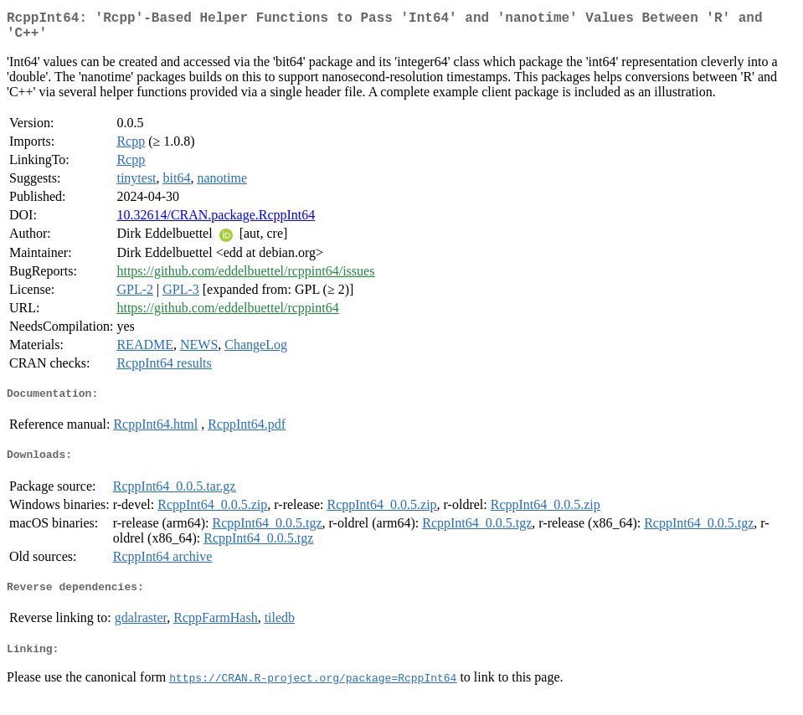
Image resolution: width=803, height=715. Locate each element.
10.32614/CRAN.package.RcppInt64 (215, 221)
